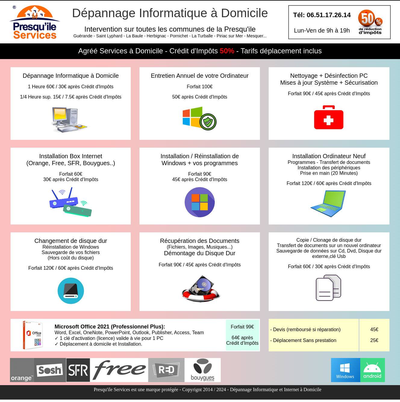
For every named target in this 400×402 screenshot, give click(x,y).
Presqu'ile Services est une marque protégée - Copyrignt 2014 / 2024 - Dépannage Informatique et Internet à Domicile (207, 389)
